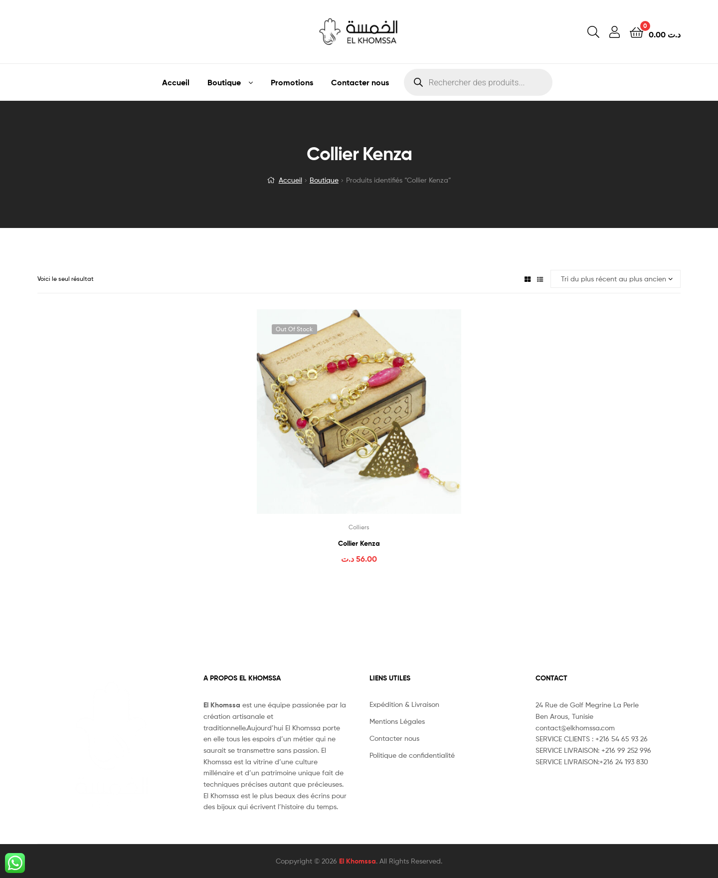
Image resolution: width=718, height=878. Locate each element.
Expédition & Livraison (404, 704)
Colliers (359, 527)
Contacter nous (360, 82)
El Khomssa (357, 861)
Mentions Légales (397, 721)
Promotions (292, 82)
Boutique (224, 82)
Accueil (175, 82)
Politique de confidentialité (412, 755)
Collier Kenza (359, 543)
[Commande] (615, 279)
